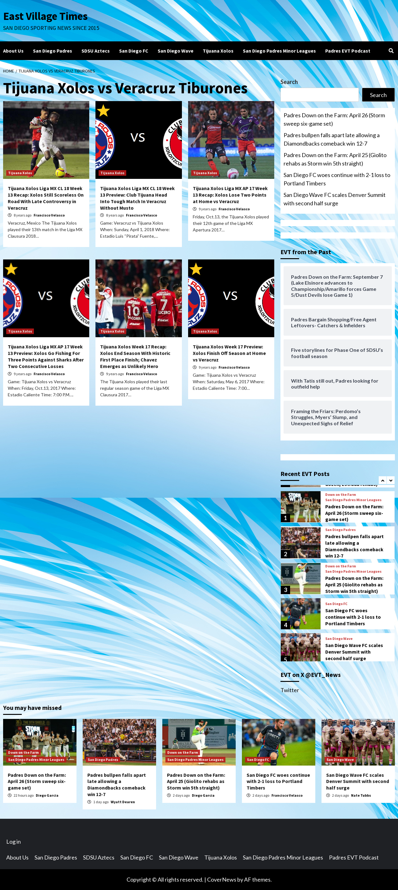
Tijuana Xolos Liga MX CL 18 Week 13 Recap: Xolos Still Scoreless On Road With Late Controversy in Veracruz (46, 198)
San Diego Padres (52, 51)
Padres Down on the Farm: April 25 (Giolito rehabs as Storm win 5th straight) (335, 159)
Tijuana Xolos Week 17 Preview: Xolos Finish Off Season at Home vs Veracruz (229, 353)
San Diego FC (133, 51)
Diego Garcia (47, 795)
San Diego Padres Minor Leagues (279, 51)
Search (289, 81)
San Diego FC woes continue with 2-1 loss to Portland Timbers (337, 179)
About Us (13, 51)
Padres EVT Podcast (347, 51)
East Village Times (45, 16)
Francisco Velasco (49, 215)
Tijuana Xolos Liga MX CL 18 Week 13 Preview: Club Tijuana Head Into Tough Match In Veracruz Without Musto (137, 198)
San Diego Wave (175, 51)
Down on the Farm (340, 494)
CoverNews (221, 879)
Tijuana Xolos (218, 51)
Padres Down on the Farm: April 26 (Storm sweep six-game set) (334, 119)
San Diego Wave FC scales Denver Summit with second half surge (335, 199)
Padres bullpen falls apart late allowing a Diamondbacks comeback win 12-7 (332, 139)
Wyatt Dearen (123, 801)
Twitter (289, 690)
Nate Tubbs (361, 795)
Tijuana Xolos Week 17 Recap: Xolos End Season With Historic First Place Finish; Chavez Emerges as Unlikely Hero (135, 356)
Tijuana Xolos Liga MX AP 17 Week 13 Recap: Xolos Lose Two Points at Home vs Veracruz (230, 194)
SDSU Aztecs (95, 51)
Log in (13, 841)
